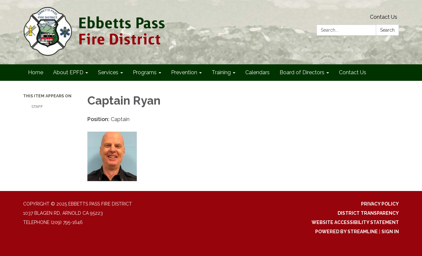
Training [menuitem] (221, 72)
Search (387, 30)
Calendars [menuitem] (257, 72)
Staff (37, 106)
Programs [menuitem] (145, 72)
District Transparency (368, 213)
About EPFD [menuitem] (68, 72)
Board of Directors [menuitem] (302, 72)
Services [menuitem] (108, 72)
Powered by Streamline (346, 231)
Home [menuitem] (35, 72)
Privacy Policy (380, 204)
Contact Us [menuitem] (352, 72)
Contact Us (383, 17)
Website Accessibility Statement (355, 222)
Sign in (390, 231)
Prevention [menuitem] (184, 72)
